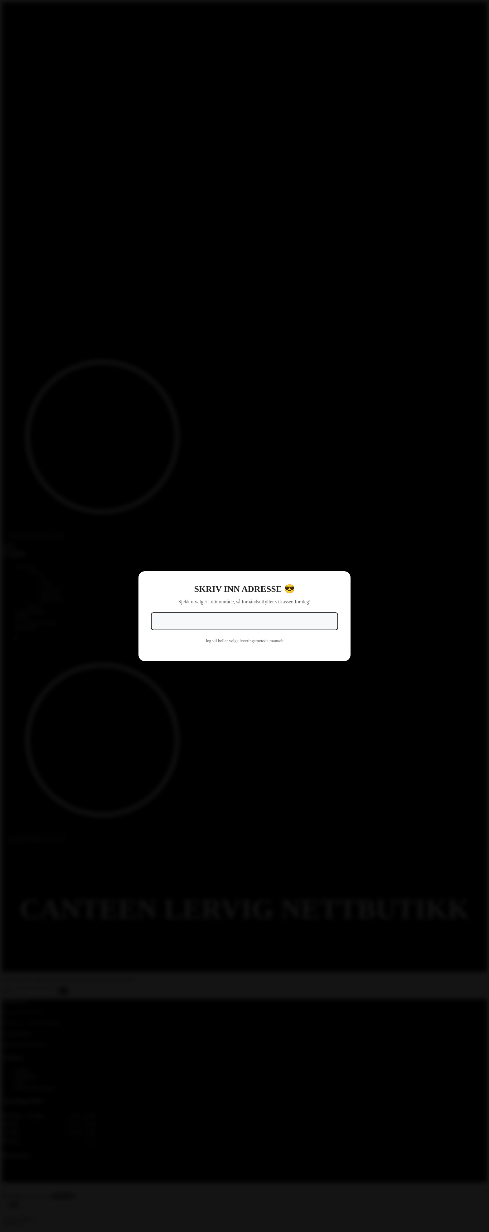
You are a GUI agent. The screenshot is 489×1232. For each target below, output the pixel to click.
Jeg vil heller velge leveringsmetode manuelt (245, 641)
